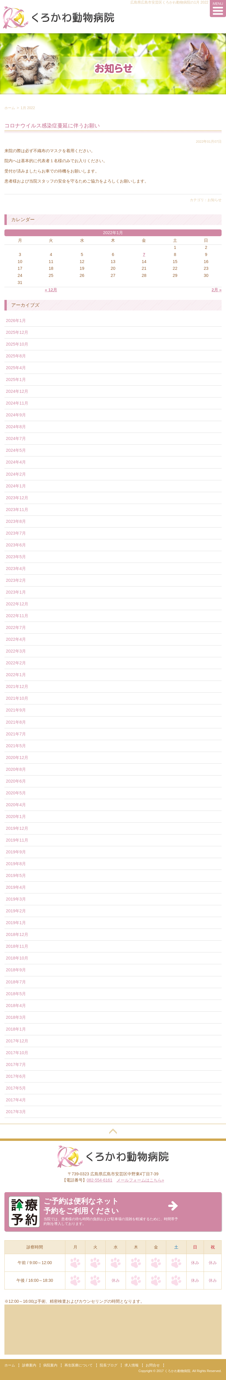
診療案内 (29, 1365)
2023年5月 (16, 556)
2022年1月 (16, 674)
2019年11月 (17, 840)
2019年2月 (16, 910)
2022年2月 (16, 663)
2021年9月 (16, 710)
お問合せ (153, 1365)
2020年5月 (16, 793)
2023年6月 (16, 545)
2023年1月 (16, 592)
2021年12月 (17, 686)
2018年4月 (16, 1005)
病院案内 (50, 1365)
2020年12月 (17, 757)
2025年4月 (16, 367)
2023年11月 (17, 509)
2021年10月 (17, 698)
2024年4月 (16, 462)
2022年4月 (16, 639)
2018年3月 (16, 1017)
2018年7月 (16, 982)
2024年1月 (16, 486)
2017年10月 (17, 1052)
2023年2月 (16, 580)
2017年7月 (16, 1064)
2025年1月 (16, 379)
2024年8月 (16, 426)
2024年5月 (16, 450)
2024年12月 (17, 391)
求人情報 (131, 1365)
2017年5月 (16, 1088)
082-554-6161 (99, 1180)
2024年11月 (17, 403)
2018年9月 (16, 969)
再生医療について (78, 1365)
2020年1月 (16, 816)
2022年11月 (17, 615)
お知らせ (214, 200)
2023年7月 (16, 533)
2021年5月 (16, 745)
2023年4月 (16, 568)
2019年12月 (17, 828)
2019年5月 (16, 875)
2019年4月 (16, 887)
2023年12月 (17, 497)
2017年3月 (16, 1111)
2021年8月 (16, 722)
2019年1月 (16, 922)
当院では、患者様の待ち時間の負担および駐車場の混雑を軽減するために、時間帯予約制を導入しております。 (111, 1211)
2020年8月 (16, 769)
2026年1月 (16, 320)
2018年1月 (16, 1029)
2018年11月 (17, 946)
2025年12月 (17, 332)
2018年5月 (16, 993)
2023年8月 (16, 521)
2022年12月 (17, 604)
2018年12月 (17, 934)
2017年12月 (17, 1041)
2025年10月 (17, 344)
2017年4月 (16, 1100)
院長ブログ (108, 1365)
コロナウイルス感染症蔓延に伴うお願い (52, 126)
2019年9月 (16, 852)
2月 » (217, 290)
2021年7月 (16, 734)
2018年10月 (17, 958)
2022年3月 (16, 651)
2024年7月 (16, 438)
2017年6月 (16, 1076)
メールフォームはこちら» (140, 1180)
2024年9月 (16, 415)
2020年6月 (16, 781)
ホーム (9, 108)
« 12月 (51, 290)
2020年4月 (16, 804)
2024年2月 (16, 474)
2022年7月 (16, 627)
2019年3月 (16, 899)
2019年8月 (16, 863)
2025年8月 (16, 356)
